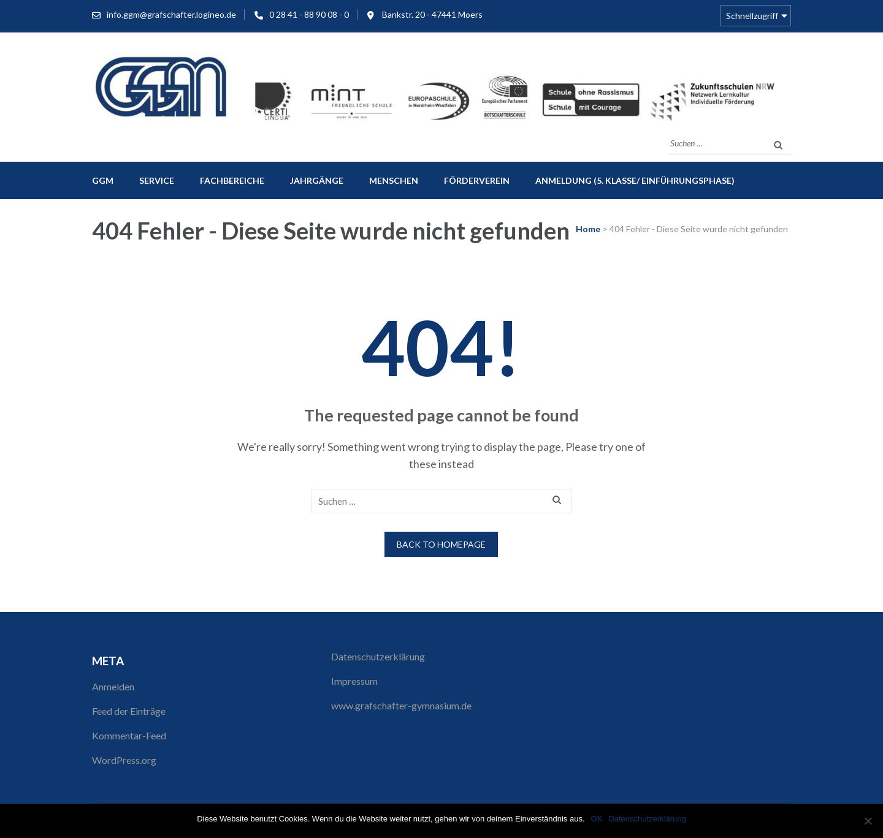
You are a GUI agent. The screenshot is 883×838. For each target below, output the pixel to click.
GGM (102, 180)
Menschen (393, 180)
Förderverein (477, 180)
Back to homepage (441, 544)
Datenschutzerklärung (378, 656)
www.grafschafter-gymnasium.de (401, 705)
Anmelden (113, 686)
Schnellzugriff (752, 15)
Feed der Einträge (129, 711)
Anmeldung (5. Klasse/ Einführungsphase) (635, 180)
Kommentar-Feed (129, 735)
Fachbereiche (232, 180)
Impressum (354, 681)
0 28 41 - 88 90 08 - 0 (309, 14)
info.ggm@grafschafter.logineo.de (171, 14)
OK (597, 818)
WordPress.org (124, 760)
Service (156, 180)
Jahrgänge (316, 180)
